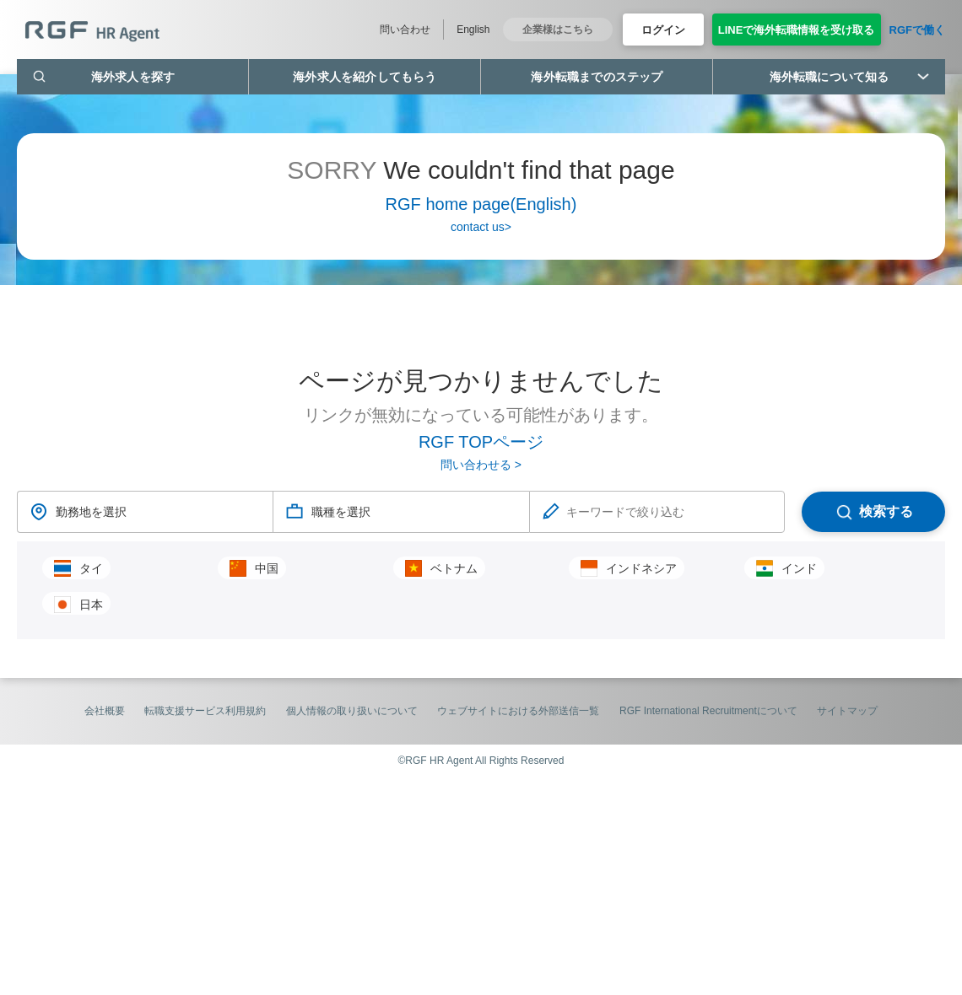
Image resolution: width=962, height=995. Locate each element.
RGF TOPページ (481, 442)
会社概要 (104, 711)
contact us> (481, 227)
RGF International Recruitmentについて (708, 711)
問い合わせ (405, 29)
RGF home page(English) (481, 204)
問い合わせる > (481, 464)
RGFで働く (917, 30)
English (473, 29)
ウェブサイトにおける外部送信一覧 (518, 711)
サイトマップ (847, 711)
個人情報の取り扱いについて (352, 711)
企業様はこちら (557, 29)
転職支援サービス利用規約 (205, 711)
